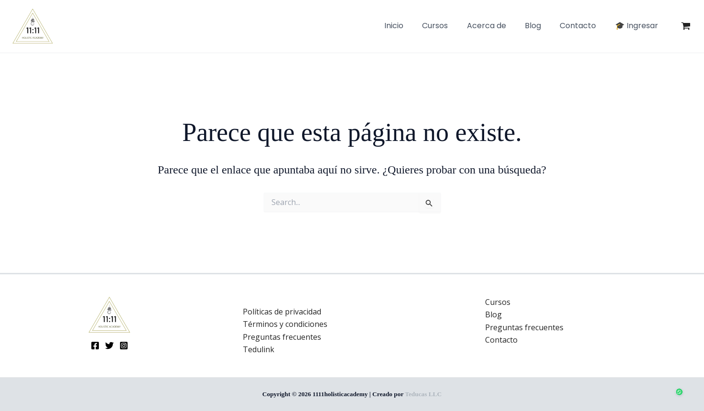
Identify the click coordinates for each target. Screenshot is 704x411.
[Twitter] (109, 345)
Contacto (501, 340)
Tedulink (258, 349)
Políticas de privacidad (282, 311)
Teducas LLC (423, 394)
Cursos (497, 302)
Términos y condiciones (285, 324)
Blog (493, 314)
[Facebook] (95, 345)
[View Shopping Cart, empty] (685, 26)
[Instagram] (123, 345)
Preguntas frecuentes (282, 337)
